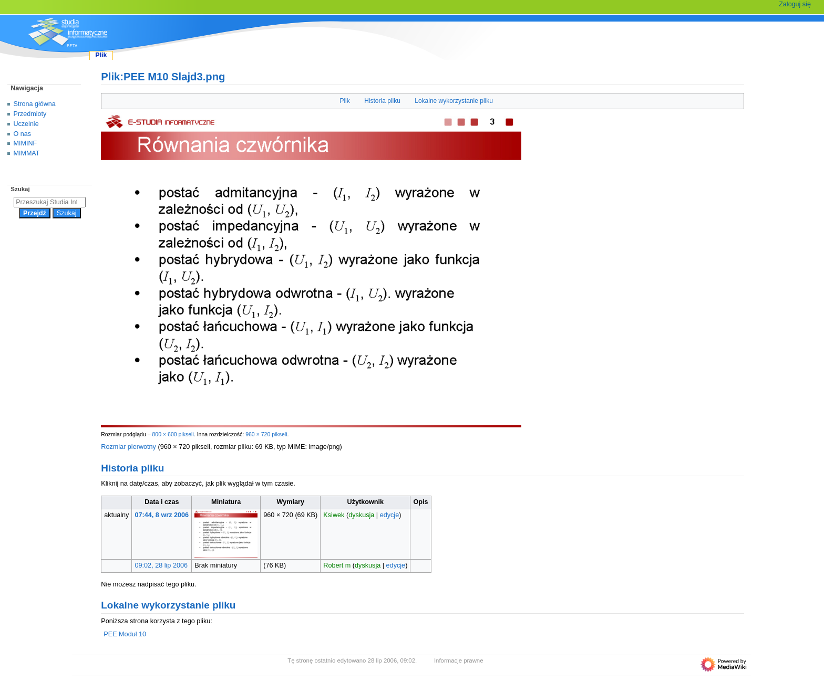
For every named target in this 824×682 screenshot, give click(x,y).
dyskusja (361, 515)
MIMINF (25, 143)
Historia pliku (382, 100)
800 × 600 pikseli (172, 434)
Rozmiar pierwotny (128, 446)
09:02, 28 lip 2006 (161, 565)
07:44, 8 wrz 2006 (162, 515)
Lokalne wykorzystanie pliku (454, 100)
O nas (22, 134)
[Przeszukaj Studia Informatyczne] (50, 202)
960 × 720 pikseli (266, 434)
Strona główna (35, 104)
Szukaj (20, 189)
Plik (344, 100)
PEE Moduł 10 (125, 634)
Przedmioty (30, 114)
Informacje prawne (458, 660)
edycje (389, 515)
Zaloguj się (795, 4)
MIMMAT (27, 153)
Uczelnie (26, 124)
